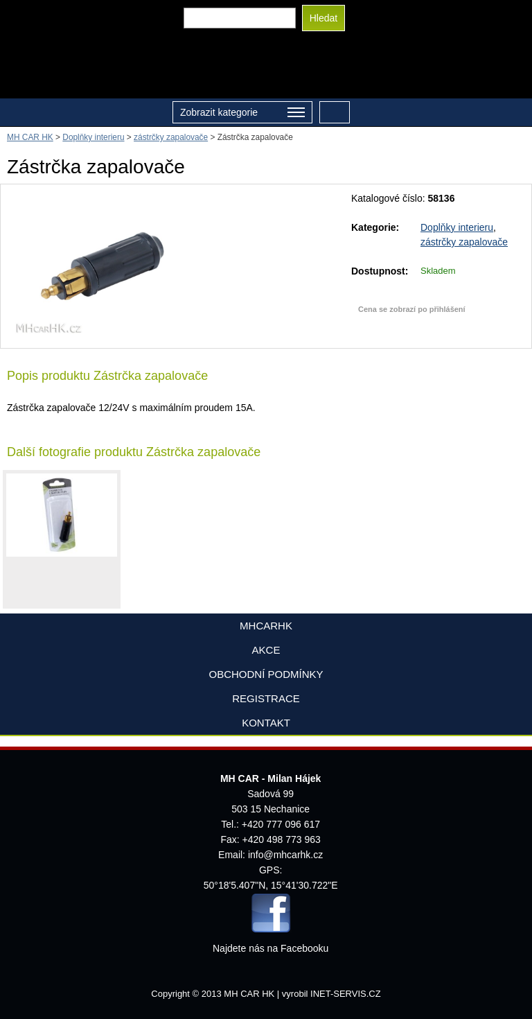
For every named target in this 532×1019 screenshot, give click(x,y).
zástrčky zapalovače (464, 241)
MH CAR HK (30, 137)
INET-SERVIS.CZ (345, 993)
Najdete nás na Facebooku (270, 948)
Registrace (266, 698)
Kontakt (266, 723)
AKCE (266, 650)
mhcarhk (266, 626)
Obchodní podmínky (266, 674)
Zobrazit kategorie (242, 113)
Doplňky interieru (456, 227)
